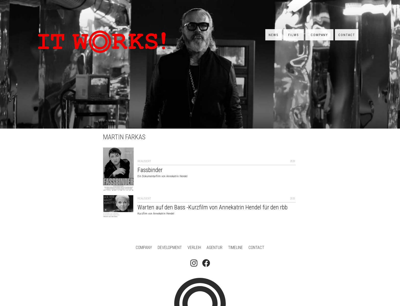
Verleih (194, 248)
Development (170, 248)
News (274, 35)
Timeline (235, 248)
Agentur (214, 248)
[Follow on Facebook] (206, 263)
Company (319, 35)
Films (293, 35)
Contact (346, 35)
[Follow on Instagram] (194, 263)
